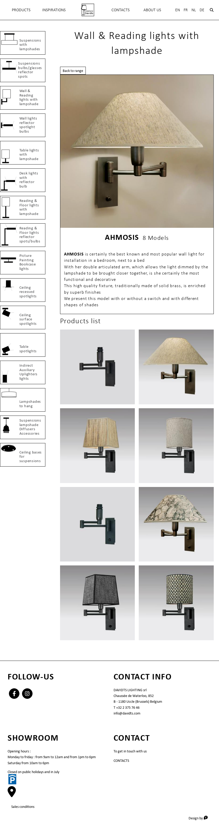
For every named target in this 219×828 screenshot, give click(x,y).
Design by (200, 817)
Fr (186, 9)
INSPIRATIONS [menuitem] (54, 9)
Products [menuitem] (21, 9)
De (202, 9)
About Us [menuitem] (152, 9)
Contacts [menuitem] (120, 9)
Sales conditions (22, 806)
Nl (193, 9)
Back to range (73, 70)
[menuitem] (87, 10)
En (177, 9)
